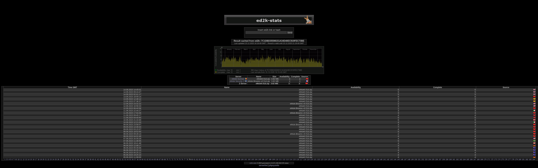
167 (474, 159)
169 (481, 159)
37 (85, 159)
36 (83, 159)
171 (488, 159)
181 (523, 159)
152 (422, 159)
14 (28, 159)
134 (360, 159)
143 (391, 159)
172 (492, 159)
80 (192, 159)
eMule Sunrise (238, 79)
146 (401, 159)
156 (436, 159)
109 (273, 159)
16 (33, 159)
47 (110, 159)
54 (128, 159)
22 (48, 159)
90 (217, 159)
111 (280, 159)
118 (304, 159)
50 (118, 159)
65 (155, 159)
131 (349, 159)
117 (301, 159)
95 (229, 159)
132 (353, 159)
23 (51, 159)
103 (252, 159)
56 (133, 159)
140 (381, 159)
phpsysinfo (274, 165)
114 (290, 159)
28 (63, 159)
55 (130, 159)
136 (367, 159)
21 (46, 159)
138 (374, 159)
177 (509, 159)
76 (182, 159)
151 (419, 159)
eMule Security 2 (237, 81)
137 (370, 159)
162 (457, 159)
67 (160, 159)
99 (239, 159)
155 (433, 159)
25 (56, 159)
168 (478, 159)
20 (43, 159)
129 (342, 159)
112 (283, 159)
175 (502, 159)
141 (384, 159)
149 (412, 159)
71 (170, 159)
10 (19, 159)
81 (194, 159)
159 (446, 159)
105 (259, 159)
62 (148, 159)
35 (81, 159)
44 (103, 159)
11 (21, 159)
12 (24, 159)
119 (308, 159)
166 (471, 159)
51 (120, 159)
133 (356, 159)
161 (453, 159)
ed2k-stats (252, 163)
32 (73, 159)
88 (212, 159)
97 (234, 159)
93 (224, 159)
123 (322, 159)
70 (167, 159)
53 (125, 159)
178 (512, 159)
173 (495, 159)
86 (207, 159)
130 (346, 159)
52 (123, 159)
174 (498, 159)
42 (98, 159)
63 (150, 159)
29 (66, 159)
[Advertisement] (269, 7)
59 (140, 159)
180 (519, 159)
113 (287, 159)
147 (405, 159)
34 (78, 159)
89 (214, 159)
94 (227, 159)
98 (237, 159)
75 (180, 159)
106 (263, 159)
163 (460, 159)
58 (138, 159)
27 (61, 159)
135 (363, 159)
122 (318, 159)
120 (311, 159)
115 (294, 159)
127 (335, 159)
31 (71, 159)
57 (135, 159)
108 (270, 159)
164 (464, 159)
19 (41, 159)
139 (377, 159)
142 (387, 159)
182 (526, 159)
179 (516, 159)
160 (450, 159)
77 (185, 159)
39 (90, 159)
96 (232, 159)
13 (26, 159)
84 (202, 159)
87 (209, 159)
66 (157, 159)
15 (31, 159)
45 (105, 159)
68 (162, 159)
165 (467, 159)
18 (38, 159)
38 (88, 159)
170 (485, 159)
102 (249, 159)
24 (53, 159)
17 (36, 159)
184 (533, 159)
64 (152, 159)
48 (113, 159)
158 (443, 159)
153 (426, 159)
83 (199, 159)
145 (398, 159)
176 (505, 159)
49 (115, 159)
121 (315, 159)
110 (276, 159)
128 (339, 159)
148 (408, 159)
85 (205, 159)
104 (256, 159)
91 (219, 159)
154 (429, 159)
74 (177, 159)
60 (142, 159)
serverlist (263, 165)
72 (172, 159)
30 (68, 159)
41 (95, 159)
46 (108, 159)
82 (197, 159)
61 (145, 159)
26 (58, 159)
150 (415, 159)
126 (332, 159)
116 (297, 159)
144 (394, 159)
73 (175, 159)
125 (328, 159)
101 (245, 159)
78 (187, 159)
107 (266, 159)
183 (530, 159)
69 (165, 159)
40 (93, 159)
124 (325, 159)
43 (100, 159)
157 (440, 159)
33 (76, 159)
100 (242, 159)
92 (222, 159)
